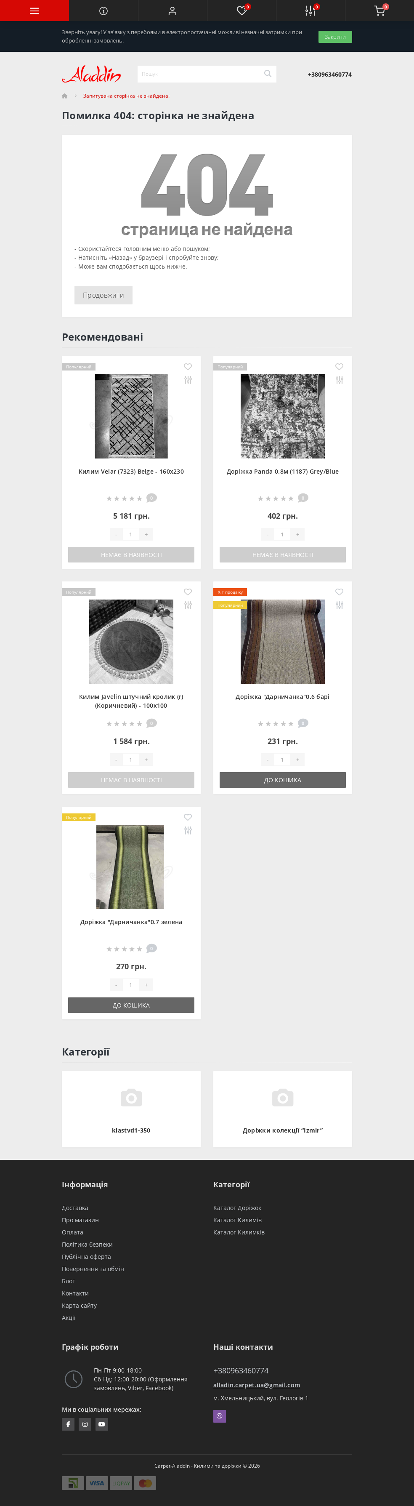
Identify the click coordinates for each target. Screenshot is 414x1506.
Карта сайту (79, 1305)
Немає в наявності (131, 555)
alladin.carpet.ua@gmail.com (256, 1385)
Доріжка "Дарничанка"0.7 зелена (131, 922)
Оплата (72, 1232)
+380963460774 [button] (241, 1370)
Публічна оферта (86, 1257)
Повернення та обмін (93, 1269)
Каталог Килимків (239, 1232)
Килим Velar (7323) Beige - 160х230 (131, 471)
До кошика (282, 780)
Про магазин (80, 1220)
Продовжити (103, 295)
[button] (172, 10)
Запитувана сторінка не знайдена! (126, 95)
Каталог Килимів (237, 1220)
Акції (69, 1318)
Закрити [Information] (335, 36)
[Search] (267, 74)
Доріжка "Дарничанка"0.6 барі (282, 697)
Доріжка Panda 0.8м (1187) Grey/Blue (283, 471)
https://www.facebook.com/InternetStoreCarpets (68, 1424)
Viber (220, 1416)
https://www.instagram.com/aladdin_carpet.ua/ (85, 1424)
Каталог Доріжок (237, 1208)
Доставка (75, 1208)
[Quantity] (130, 534)
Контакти (75, 1293)
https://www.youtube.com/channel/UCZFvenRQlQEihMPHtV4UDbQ (101, 1424)
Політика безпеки (87, 1244)
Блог (68, 1281)
